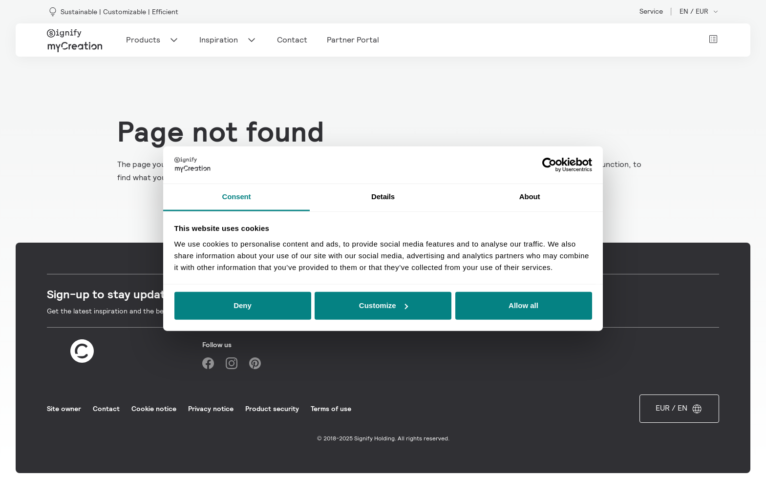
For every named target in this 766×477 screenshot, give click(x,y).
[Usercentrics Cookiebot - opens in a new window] (549, 165)
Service (651, 11)
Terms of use (331, 408)
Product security (272, 408)
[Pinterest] (255, 363)
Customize (383, 305)
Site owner (64, 408)
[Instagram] (231, 363)
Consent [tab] (236, 196)
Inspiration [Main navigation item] (228, 40)
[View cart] (713, 39)
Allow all (523, 305)
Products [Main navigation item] (153, 40)
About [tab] (529, 196)
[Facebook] (208, 363)
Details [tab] (383, 196)
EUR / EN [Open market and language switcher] (679, 409)
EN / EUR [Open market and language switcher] (699, 11)
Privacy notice (211, 408)
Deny (243, 305)
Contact (106, 408)
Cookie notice (153, 408)
